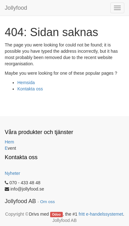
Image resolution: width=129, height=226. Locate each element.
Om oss (47, 201)
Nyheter (12, 173)
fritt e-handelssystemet (101, 214)
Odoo (56, 214)
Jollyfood (16, 8)
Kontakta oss (30, 88)
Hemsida (26, 82)
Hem (9, 141)
